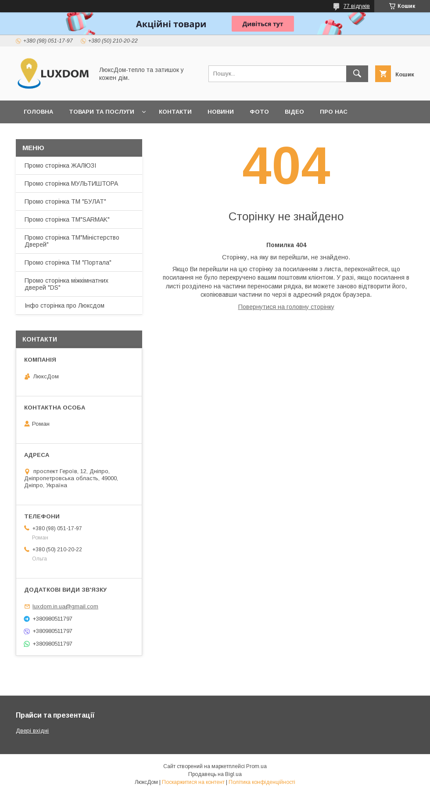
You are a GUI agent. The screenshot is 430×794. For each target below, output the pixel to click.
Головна (38, 111)
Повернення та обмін (61, 134)
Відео (294, 111)
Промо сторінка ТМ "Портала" (68, 262)
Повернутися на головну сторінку (286, 306)
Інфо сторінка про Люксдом (64, 305)
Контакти (175, 111)
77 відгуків (357, 6)
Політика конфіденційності (262, 782)
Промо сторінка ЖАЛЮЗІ (60, 165)
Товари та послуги (101, 111)
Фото (259, 111)
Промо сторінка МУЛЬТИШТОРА (71, 183)
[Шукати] (357, 73)
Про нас (334, 111)
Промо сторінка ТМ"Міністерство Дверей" (72, 241)
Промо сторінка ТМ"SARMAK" (67, 219)
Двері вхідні (32, 730)
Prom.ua (256, 766)
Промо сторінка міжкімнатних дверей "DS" (66, 284)
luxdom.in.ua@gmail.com (65, 606)
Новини (221, 111)
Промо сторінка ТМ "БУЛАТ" (65, 201)
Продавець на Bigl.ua (215, 774)
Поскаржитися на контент (193, 782)
